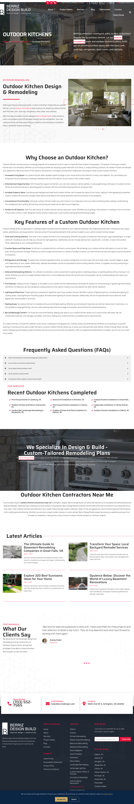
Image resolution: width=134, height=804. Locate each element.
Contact (118, 9)
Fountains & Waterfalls (79, 777)
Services (82, 9)
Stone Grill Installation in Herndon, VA (68, 399)
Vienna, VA (98, 758)
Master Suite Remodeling (80, 740)
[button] (130, 12)
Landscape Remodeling (79, 764)
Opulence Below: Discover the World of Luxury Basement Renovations (110, 578)
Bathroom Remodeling (79, 743)
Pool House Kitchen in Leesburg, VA (26, 399)
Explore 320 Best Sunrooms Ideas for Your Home (43, 577)
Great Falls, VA (100, 779)
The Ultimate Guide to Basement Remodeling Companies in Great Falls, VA (43, 547)
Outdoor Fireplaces (77, 790)
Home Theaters (76, 754)
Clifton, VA (98, 768)
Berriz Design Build (43, 116)
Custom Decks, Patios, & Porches (79, 772)
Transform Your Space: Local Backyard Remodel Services (109, 546)
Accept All (61, 799)
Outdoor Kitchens (77, 787)
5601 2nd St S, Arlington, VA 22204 (73, 3)
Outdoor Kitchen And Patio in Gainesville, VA (28, 406)
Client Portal (118, 15)
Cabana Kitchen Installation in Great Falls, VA (111, 400)
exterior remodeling (23, 108)
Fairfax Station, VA (101, 772)
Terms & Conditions (51, 769)
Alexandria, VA (100, 765)
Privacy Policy (48, 765)
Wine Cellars (75, 761)
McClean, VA (99, 775)
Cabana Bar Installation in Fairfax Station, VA (111, 406)
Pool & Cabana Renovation (75, 782)
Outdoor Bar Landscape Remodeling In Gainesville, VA (27, 411)
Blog (93, 9)
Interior (73, 729)
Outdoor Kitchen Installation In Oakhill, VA (111, 410)
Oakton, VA (98, 754)
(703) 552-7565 (101, 2)
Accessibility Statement (52, 762)
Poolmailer (98, 783)
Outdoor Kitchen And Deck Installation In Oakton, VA (70, 411)
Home (6, 41)
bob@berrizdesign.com (126, 3)
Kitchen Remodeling (78, 736)
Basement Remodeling (79, 747)
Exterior (26, 41)
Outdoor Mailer (100, 786)
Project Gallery (66, 9)
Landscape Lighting (78, 768)
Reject (74, 799)
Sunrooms (74, 757)
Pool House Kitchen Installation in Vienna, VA (70, 406)
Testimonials (104, 9)
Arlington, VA (99, 761)
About (51, 9)
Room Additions (76, 750)
